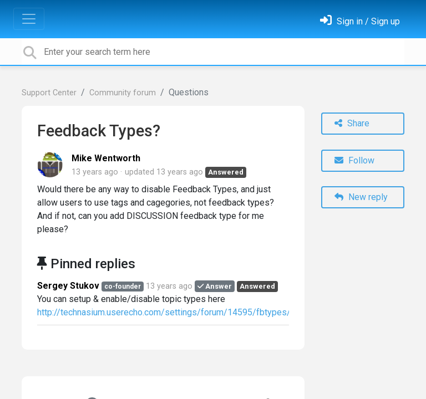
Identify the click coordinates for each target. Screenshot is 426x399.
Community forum (122, 93)
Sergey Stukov (68, 285)
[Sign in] (360, 21)
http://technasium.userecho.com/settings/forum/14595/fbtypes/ (164, 312)
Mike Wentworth (106, 158)
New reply (361, 197)
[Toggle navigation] (28, 19)
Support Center (49, 93)
